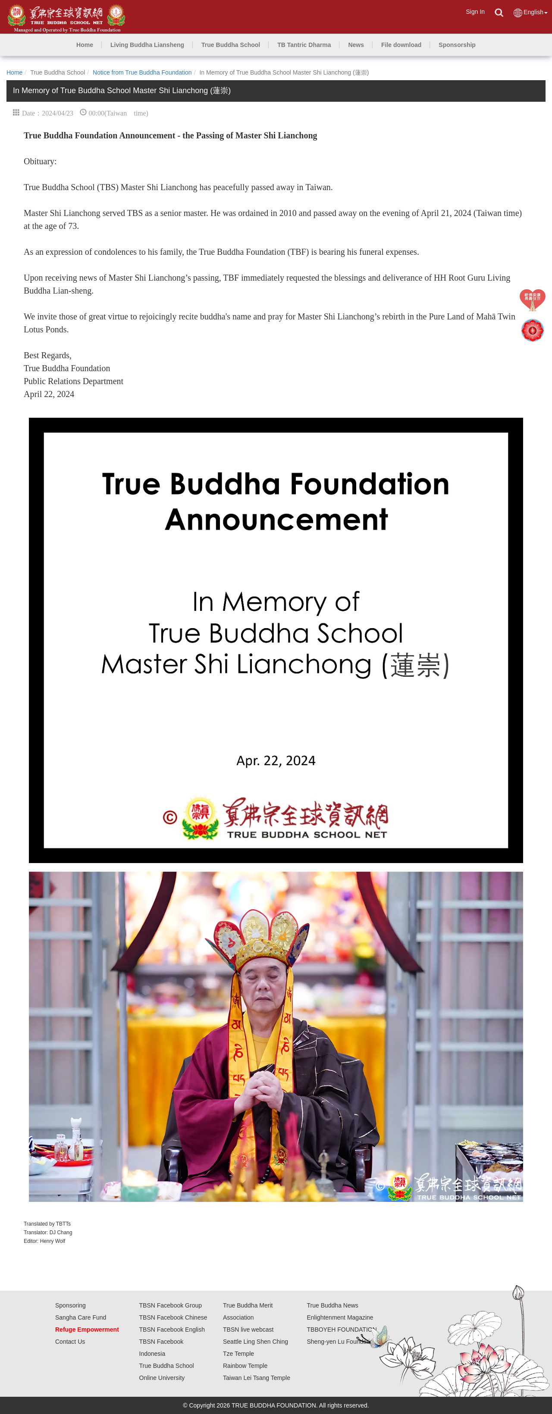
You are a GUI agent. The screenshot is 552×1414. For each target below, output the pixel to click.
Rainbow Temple (245, 1365)
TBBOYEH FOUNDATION (342, 1329)
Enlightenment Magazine (340, 1317)
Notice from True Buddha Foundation (142, 72)
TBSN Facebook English (172, 1329)
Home (14, 72)
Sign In (475, 11)
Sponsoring (70, 1305)
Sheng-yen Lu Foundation (341, 1341)
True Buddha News (332, 1305)
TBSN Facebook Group (170, 1305)
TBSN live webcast (248, 1329)
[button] (147, 45)
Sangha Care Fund (80, 1317)
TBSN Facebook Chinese (173, 1317)
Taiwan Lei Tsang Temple (256, 1377)
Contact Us (70, 1341)
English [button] (530, 12)
